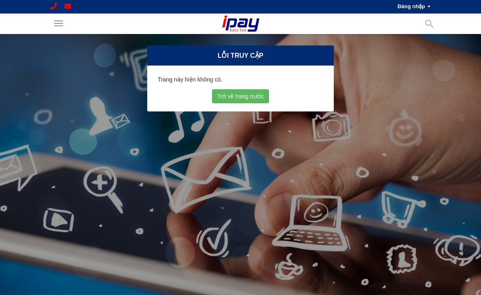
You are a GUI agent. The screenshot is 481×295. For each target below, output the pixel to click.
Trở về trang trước (240, 96)
